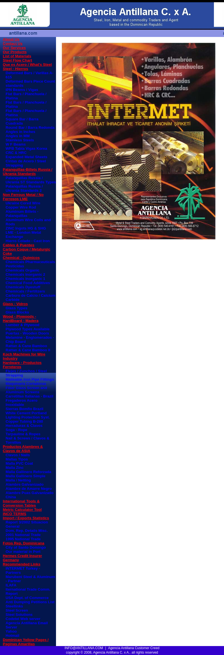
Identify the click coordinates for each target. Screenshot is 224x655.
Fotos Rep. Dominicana (23, 543)
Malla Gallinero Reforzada (28, 472)
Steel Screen (17, 610)
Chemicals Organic (22, 270)
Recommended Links (21, 564)
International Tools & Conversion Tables (21, 503)
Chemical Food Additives (28, 283)
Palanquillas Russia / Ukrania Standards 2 (24, 188)
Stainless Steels (20, 140)
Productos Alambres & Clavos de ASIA (23, 449)
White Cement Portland (26, 413)
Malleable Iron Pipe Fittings (30, 379)
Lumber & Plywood (22, 325)
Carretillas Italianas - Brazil (29, 396)
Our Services (14, 48)
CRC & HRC (16, 153)
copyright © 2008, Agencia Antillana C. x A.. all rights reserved (112, 652)
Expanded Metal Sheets (26, 157)
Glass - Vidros (15, 304)
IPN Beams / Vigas (22, 90)
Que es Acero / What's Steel (27, 64)
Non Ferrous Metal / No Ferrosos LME (23, 197)
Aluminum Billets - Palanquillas (22, 213)
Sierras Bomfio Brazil (24, 409)
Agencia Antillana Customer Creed (133, 648)
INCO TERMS (14, 514)
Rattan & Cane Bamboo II (28, 350)
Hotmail (12, 635)
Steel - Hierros (15, 69)
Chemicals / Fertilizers (25, 291)
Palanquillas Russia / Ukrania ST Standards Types (31, 180)
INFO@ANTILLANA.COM (84, 648)
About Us (11, 39)
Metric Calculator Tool (22, 509)
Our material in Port (23, 551)
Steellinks (14, 606)
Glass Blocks (17, 312)
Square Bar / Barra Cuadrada (22, 121)
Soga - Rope (16, 430)
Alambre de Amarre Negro (29, 488)
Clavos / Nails (18, 455)
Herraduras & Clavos (24, 426)
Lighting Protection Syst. (28, 417)
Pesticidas (15, 266)
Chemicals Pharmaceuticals (30, 262)
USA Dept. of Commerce (27, 598)
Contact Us (12, 43)
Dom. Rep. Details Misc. (27, 530)
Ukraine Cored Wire (23, 203)
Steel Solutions (19, 614)
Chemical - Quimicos (21, 258)
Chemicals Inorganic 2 (25, 274)
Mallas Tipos (17, 459)
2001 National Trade (23, 535)
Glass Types (16, 308)
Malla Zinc (15, 467)
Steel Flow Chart (17, 60)
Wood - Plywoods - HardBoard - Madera (20, 318)
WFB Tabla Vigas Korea (26, 148)
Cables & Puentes (18, 245)
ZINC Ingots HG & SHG (26, 228)
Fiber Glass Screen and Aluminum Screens (26, 390)
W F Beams (16, 144)
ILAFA (11, 585)
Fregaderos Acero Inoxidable (22, 402)
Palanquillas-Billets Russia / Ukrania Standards (27, 171)
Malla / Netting (18, 480)
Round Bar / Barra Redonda (30, 127)
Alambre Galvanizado (25, 484)
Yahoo (11, 631)
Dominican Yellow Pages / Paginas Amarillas (25, 642)
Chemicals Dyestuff (23, 287)
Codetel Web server (23, 619)
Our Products (15, 52)
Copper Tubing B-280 (24, 421)
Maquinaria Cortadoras (26, 384)
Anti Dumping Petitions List (30, 602)
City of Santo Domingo (26, 547)
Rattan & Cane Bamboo (26, 346)
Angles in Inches (20, 132)
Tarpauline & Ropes (23, 434)
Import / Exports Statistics (26, 518)
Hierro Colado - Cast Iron (28, 241)
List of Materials (17, 56)
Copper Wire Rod (21, 207)
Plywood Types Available (28, 329)
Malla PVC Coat (19, 463)
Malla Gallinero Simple (25, 476)
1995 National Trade (23, 539)
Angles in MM (18, 136)
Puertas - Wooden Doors (27, 333)
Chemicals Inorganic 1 (25, 279)
